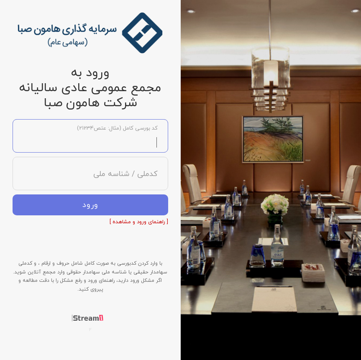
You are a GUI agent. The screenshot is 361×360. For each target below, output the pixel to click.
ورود (90, 205)
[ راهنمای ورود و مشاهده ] (139, 222)
